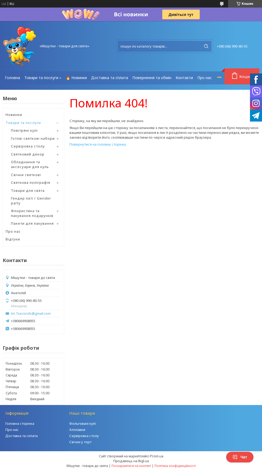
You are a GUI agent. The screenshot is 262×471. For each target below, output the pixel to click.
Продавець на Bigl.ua (131, 460)
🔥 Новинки (76, 77)
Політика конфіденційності (175, 466)
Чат (240, 457)
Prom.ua (156, 456)
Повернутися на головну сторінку (98, 144)
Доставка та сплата (109, 77)
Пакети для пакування (32, 223)
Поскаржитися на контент (131, 466)
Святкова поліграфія (30, 182)
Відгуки (13, 239)
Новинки (14, 114)
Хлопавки (77, 429)
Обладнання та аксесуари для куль (30, 164)
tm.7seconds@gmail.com (31, 313)
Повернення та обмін (151, 77)
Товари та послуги (41, 77)
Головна (12, 77)
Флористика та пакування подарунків (32, 213)
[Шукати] (206, 46)
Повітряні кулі (24, 130)
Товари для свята (28, 190)
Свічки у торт (80, 441)
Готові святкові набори (33, 138)
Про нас (204, 77)
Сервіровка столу (28, 146)
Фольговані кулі (82, 423)
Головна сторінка (19, 423)
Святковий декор (27, 154)
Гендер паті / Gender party (31, 200)
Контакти (184, 77)
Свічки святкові (26, 174)
